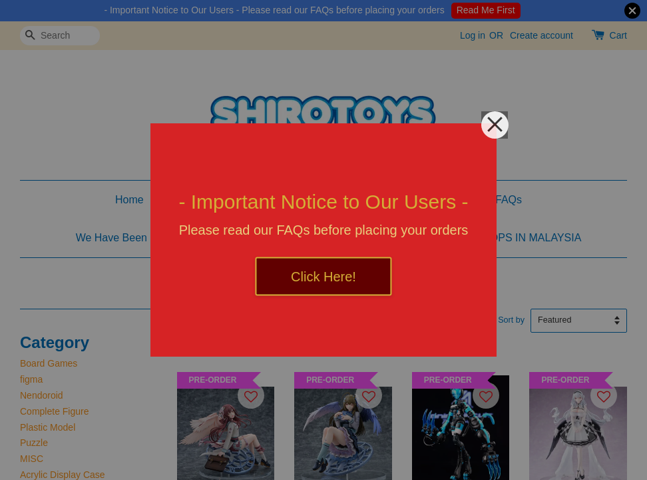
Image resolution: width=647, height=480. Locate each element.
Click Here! (323, 276)
